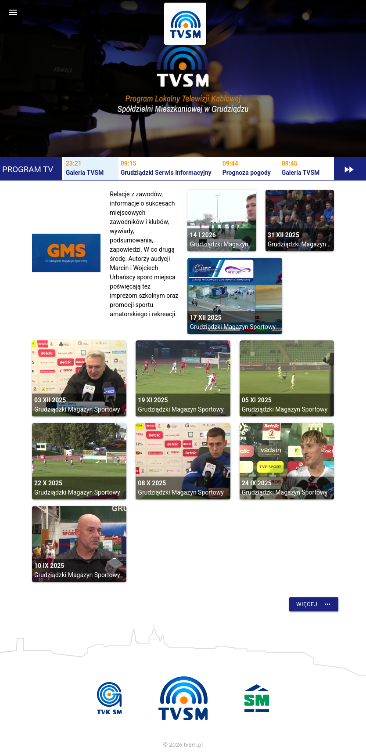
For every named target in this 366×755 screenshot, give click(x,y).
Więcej (313, 604)
